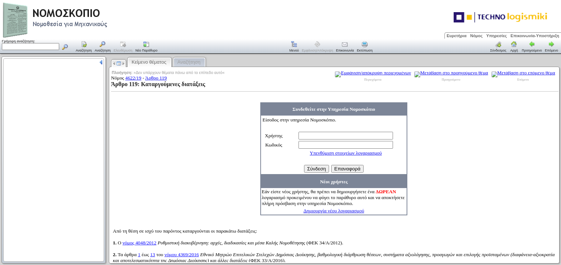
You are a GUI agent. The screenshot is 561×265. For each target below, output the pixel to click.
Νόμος (476, 35)
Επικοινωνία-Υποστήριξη (535, 35)
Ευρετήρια (457, 35)
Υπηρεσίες (496, 35)
